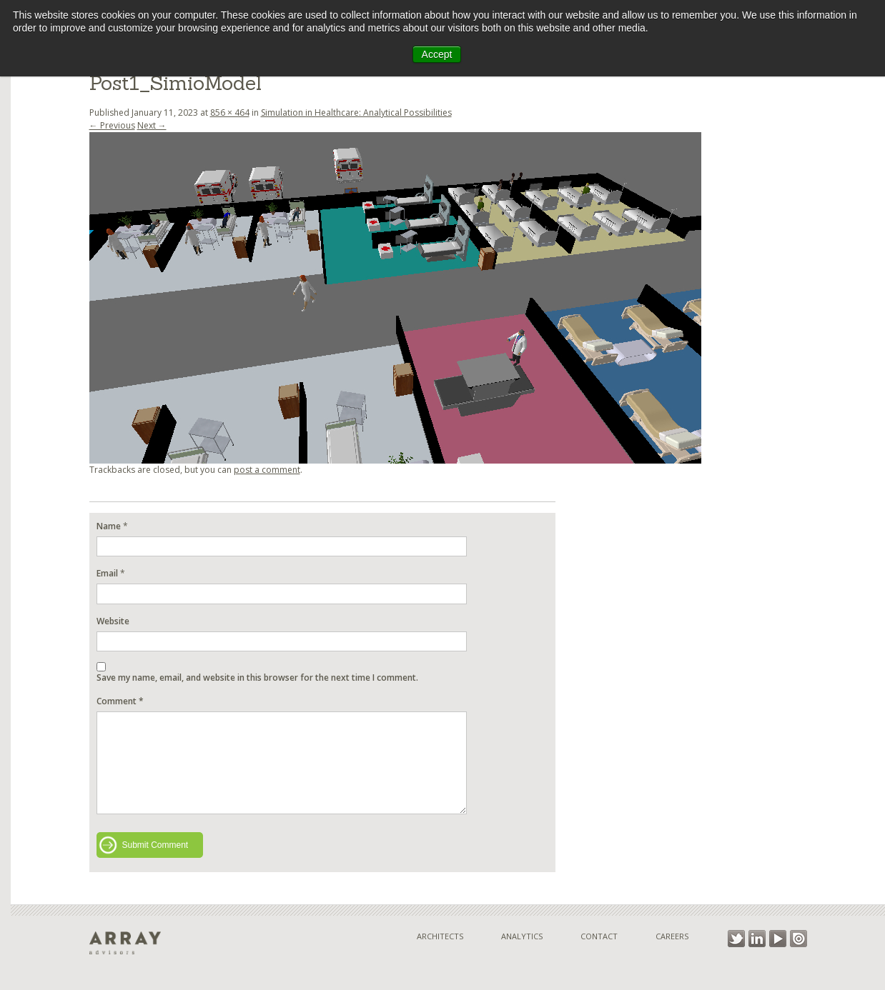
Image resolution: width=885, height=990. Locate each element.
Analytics (522, 936)
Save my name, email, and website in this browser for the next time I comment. (257, 677)
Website (113, 621)
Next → (152, 125)
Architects (440, 936)
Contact (599, 936)
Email (107, 573)
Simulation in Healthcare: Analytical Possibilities (356, 112)
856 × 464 (229, 112)
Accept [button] (437, 54)
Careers (672, 936)
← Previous (112, 125)
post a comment (267, 470)
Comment (120, 701)
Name (109, 526)
